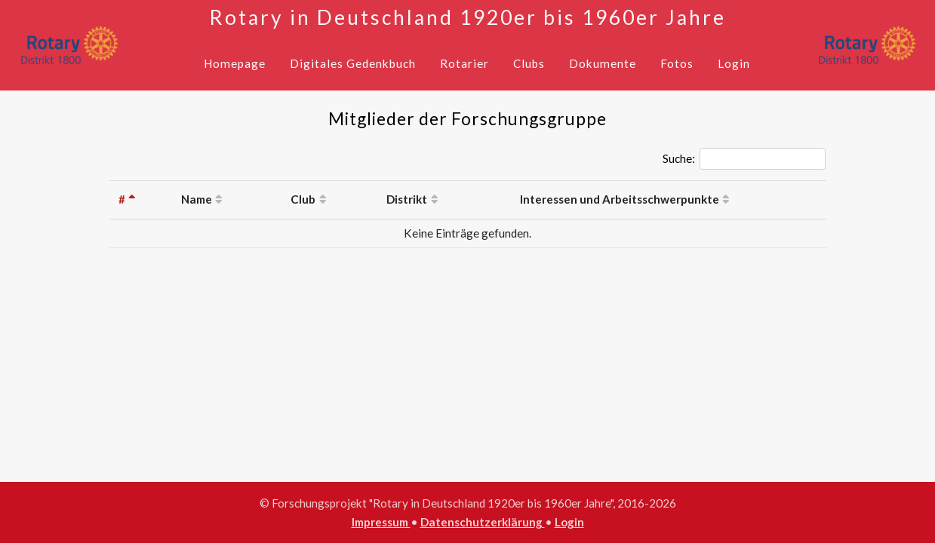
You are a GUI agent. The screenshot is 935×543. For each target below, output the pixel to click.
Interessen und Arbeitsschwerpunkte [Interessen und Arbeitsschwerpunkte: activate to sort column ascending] (619, 199)
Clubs (529, 63)
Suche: (744, 159)
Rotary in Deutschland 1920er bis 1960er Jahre (467, 17)
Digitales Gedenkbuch (353, 63)
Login (734, 63)
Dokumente (602, 63)
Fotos (677, 63)
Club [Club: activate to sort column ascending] (303, 199)
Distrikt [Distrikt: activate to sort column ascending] (406, 199)
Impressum (381, 522)
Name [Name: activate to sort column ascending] (196, 199)
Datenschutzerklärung (482, 522)
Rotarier (464, 63)
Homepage (235, 63)
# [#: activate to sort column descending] (121, 199)
